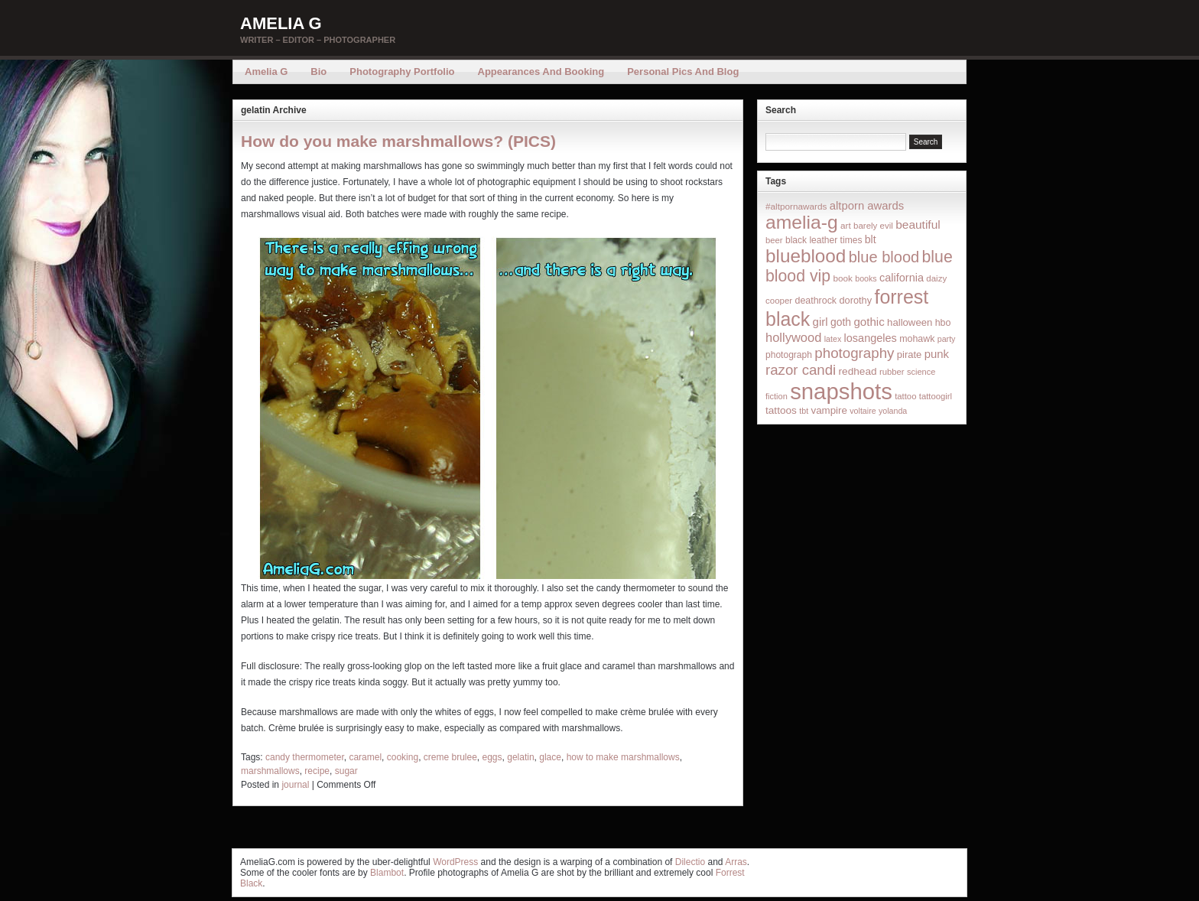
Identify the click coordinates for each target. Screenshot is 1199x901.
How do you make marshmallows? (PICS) (398, 141)
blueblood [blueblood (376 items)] (805, 256)
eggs (492, 757)
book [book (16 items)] (843, 278)
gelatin (520, 757)
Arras (736, 862)
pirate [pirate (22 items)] (909, 354)
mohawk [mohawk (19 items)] (916, 338)
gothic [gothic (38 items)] (868, 321)
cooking (402, 757)
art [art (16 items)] (845, 225)
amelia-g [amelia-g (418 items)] (801, 222)
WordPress (455, 862)
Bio (318, 71)
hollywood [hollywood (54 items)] (793, 337)
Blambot (387, 872)
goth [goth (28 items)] (840, 322)
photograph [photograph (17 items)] (788, 355)
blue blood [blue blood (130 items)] (884, 257)
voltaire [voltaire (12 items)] (863, 410)
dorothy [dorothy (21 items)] (855, 300)
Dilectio (690, 862)
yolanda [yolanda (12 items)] (893, 410)
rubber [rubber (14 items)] (892, 371)
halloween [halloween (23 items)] (909, 322)
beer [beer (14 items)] (774, 240)
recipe (317, 771)
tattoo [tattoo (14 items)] (905, 396)
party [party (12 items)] (946, 338)
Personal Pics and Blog (683, 71)
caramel (365, 757)
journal (295, 784)
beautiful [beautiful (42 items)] (918, 224)
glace (550, 757)
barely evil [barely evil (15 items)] (873, 225)
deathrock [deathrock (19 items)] (816, 300)
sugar (346, 771)
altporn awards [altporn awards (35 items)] (867, 206)
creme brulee (450, 757)
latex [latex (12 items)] (833, 338)
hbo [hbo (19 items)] (943, 322)
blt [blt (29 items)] (870, 239)
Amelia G (281, 23)
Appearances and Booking (541, 71)
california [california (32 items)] (901, 278)
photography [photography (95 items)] (854, 353)
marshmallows (270, 771)
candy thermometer (304, 757)
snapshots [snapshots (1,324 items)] (841, 391)
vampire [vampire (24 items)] (828, 410)
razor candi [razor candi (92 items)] (800, 370)
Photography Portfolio (401, 71)
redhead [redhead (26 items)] (858, 371)
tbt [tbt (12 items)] (803, 410)
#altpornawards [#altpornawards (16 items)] (796, 206)
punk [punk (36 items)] (936, 353)
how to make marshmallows (623, 757)
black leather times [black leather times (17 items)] (823, 240)
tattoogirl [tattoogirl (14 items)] (935, 396)
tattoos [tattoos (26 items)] (781, 410)
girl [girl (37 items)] (820, 321)
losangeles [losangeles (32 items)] (870, 338)
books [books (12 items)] (865, 278)
